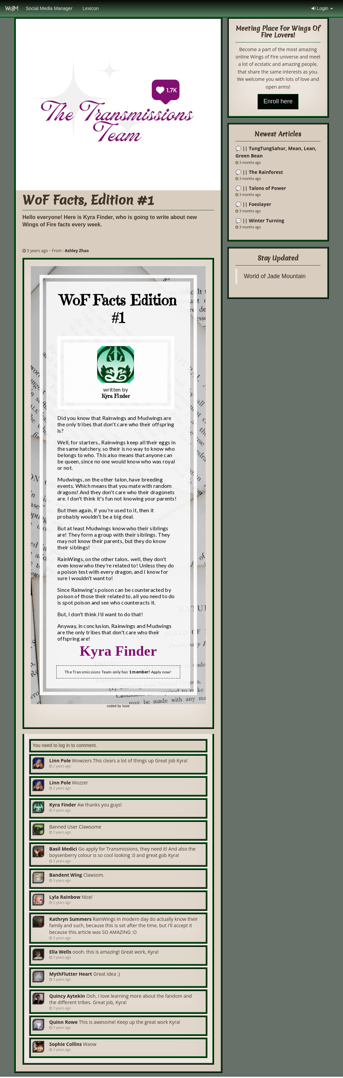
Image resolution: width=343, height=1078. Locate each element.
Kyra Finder (62, 804)
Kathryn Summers (70, 919)
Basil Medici (63, 849)
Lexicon (90, 8)
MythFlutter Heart (70, 974)
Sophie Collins (65, 1044)
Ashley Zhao (77, 250)
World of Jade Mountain (275, 276)
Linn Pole (60, 760)
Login (322, 8)
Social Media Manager (49, 8)
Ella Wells (60, 952)
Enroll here (277, 101)
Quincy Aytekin (67, 996)
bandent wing (65, 875)
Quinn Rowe (63, 1022)
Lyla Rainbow (64, 897)
